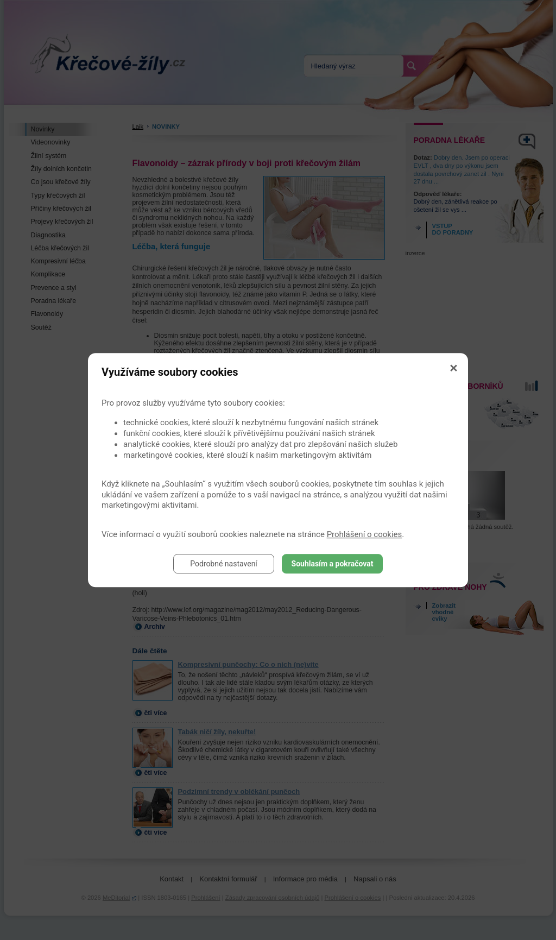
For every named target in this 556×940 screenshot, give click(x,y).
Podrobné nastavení (223, 563)
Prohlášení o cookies (364, 534)
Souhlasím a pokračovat (333, 563)
